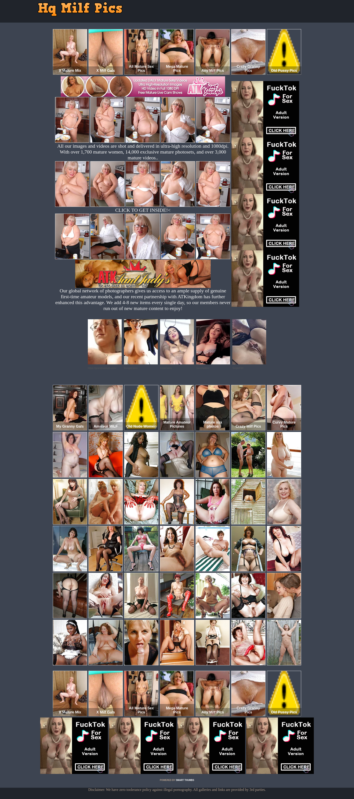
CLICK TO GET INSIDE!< (142, 210)
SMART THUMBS (185, 780)
